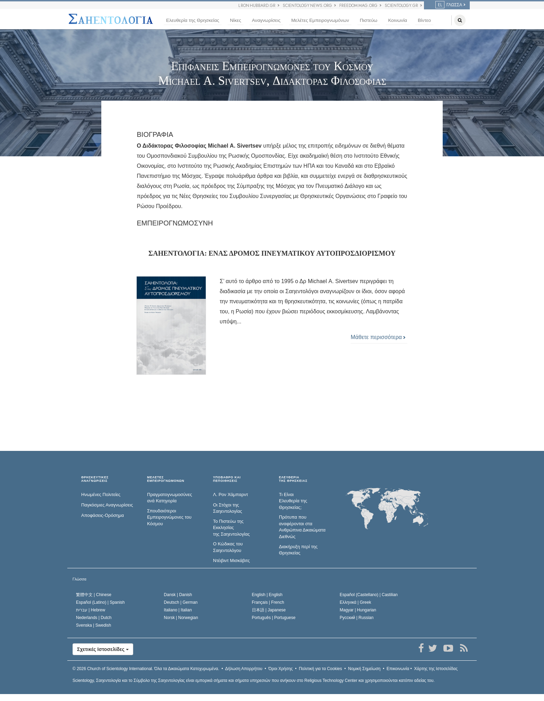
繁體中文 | (93, 594)
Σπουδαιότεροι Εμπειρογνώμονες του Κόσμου (169, 517)
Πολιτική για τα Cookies (320, 668)
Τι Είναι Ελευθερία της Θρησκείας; (293, 501)
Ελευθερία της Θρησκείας (192, 20)
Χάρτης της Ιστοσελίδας (436, 668)
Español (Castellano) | (369, 594)
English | (267, 594)
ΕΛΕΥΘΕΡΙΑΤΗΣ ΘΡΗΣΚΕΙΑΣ (293, 479)
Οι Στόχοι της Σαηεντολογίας (227, 508)
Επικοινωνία (397, 668)
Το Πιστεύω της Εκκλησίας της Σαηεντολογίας (231, 528)
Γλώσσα (79, 579)
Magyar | (358, 610)
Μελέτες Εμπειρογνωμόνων (320, 20)
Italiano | (178, 610)
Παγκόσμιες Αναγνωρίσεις (107, 505)
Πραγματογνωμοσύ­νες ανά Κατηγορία (169, 498)
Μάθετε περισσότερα (378, 337)
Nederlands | (94, 617)
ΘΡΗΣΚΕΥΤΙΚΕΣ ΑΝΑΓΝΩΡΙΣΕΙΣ (95, 479)
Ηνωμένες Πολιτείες (100, 494)
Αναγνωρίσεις (266, 20)
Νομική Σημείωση (364, 668)
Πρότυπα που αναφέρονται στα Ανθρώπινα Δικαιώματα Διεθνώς (302, 526)
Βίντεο (424, 20)
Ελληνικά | (355, 602)
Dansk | (178, 594)
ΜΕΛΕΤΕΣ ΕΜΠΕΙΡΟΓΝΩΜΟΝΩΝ (165, 479)
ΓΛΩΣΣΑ (448, 5)
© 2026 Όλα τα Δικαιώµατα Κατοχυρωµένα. (146, 668)
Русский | (357, 617)
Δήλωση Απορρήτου (244, 668)
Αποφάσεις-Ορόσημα (102, 515)
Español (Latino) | (100, 602)
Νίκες (235, 20)
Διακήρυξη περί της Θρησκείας (298, 550)
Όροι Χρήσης (281, 668)
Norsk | (181, 617)
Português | (274, 617)
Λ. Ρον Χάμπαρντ (230, 494)
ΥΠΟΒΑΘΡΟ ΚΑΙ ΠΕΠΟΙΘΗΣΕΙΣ (227, 479)
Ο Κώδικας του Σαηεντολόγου (228, 547)
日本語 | (269, 610)
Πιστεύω (368, 20)
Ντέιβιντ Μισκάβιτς (231, 560)
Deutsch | (180, 602)
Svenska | (93, 625)
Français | (268, 602)
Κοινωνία (397, 20)
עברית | (90, 610)
